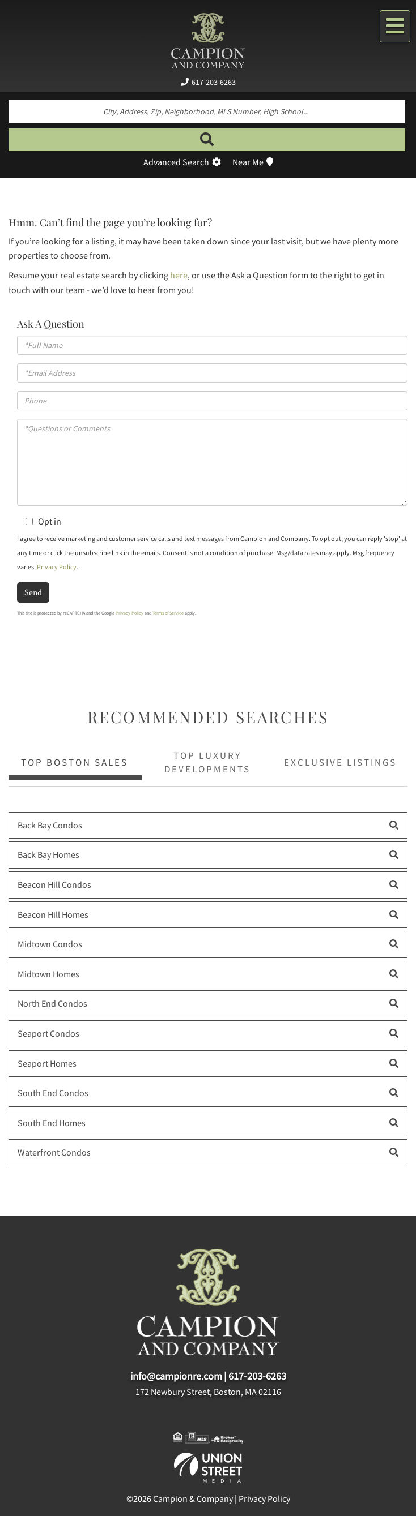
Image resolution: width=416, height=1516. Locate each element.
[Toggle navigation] (395, 26)
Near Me (248, 162)
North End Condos (52, 1003)
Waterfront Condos (54, 1152)
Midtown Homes (48, 974)
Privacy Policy (57, 566)
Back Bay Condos (50, 825)
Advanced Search (176, 162)
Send (33, 592)
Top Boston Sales (74, 762)
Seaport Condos (48, 1033)
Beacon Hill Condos (54, 884)
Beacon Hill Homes (53, 914)
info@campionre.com (176, 1375)
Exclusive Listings (340, 762)
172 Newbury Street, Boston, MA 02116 (208, 1391)
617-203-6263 (214, 82)
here (179, 275)
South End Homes (52, 1122)
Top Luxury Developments (207, 762)
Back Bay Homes (48, 854)
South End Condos (53, 1092)
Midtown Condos (50, 944)
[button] (207, 139)
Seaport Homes (47, 1063)
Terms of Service (168, 613)
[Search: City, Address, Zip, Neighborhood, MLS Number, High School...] (207, 111)
